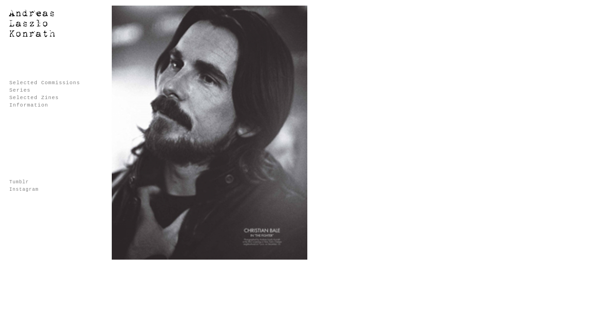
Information (28, 105)
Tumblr (19, 182)
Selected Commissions (44, 83)
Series (20, 90)
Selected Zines (34, 97)
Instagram (24, 189)
